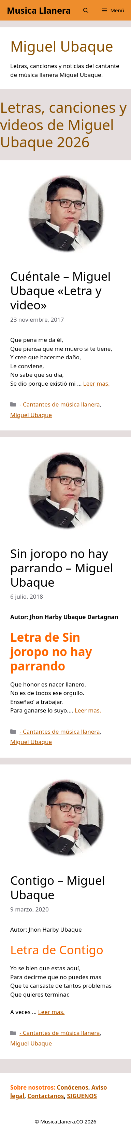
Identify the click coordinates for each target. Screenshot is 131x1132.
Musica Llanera (39, 10)
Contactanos (45, 1096)
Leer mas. (96, 383)
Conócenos (72, 1087)
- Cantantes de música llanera (59, 404)
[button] (85, 10)
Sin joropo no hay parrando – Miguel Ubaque (61, 567)
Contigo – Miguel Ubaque (57, 887)
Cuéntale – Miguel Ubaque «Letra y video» (60, 290)
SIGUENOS (82, 1096)
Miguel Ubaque (31, 415)
